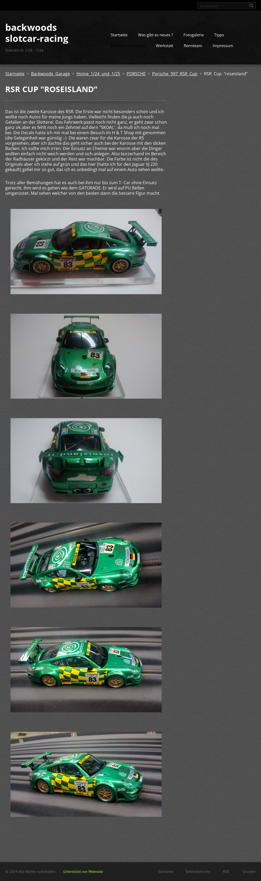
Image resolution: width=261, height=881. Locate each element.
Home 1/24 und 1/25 (98, 74)
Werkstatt (164, 45)
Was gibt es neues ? (155, 34)
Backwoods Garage (128, 45)
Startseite (119, 34)
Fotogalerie (193, 34)
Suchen (251, 5)
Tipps (219, 34)
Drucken (249, 871)
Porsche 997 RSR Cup (174, 74)
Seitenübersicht (198, 871)
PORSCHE (136, 74)
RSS (226, 871)
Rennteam (193, 45)
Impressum (223, 45)
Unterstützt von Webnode (83, 871)
